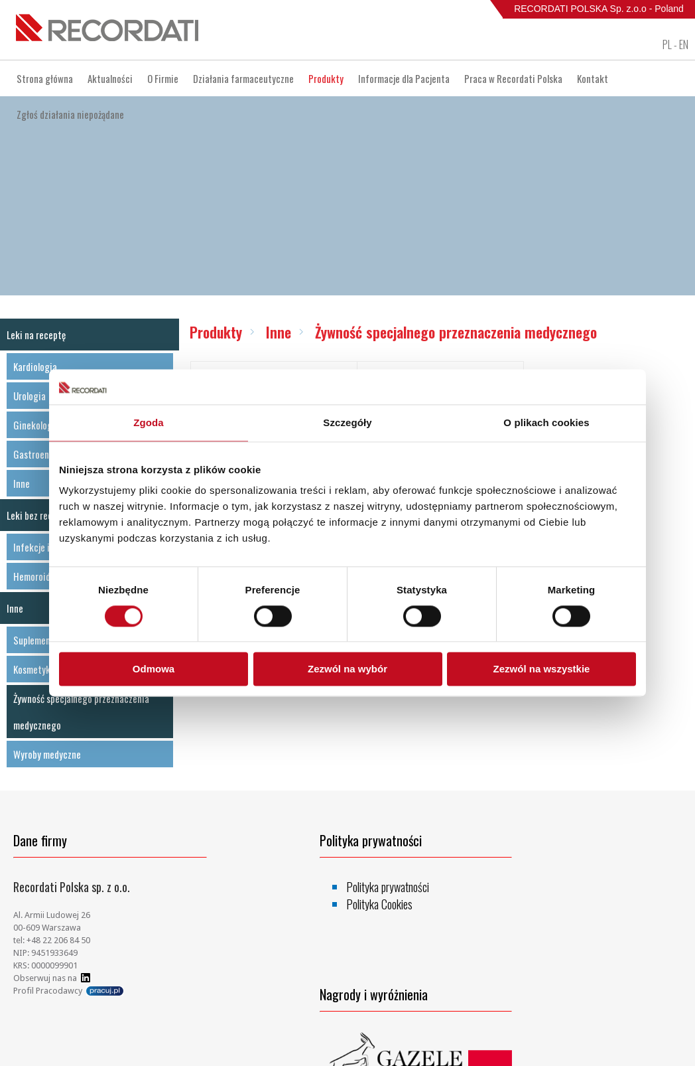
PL (667, 44)
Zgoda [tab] (148, 422)
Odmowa (153, 669)
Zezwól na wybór (347, 669)
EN (683, 44)
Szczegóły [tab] (347, 422)
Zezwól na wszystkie (541, 669)
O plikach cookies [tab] (546, 422)
